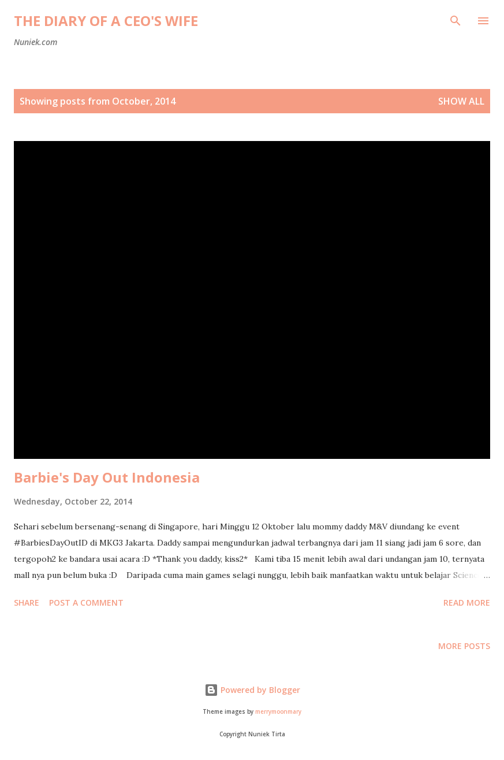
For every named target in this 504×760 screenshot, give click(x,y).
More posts (464, 645)
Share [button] (26, 602)
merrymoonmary (278, 711)
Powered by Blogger (252, 689)
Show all (461, 101)
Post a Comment (86, 602)
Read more (466, 602)
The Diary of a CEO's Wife (106, 20)
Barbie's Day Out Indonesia (107, 477)
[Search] (455, 21)
